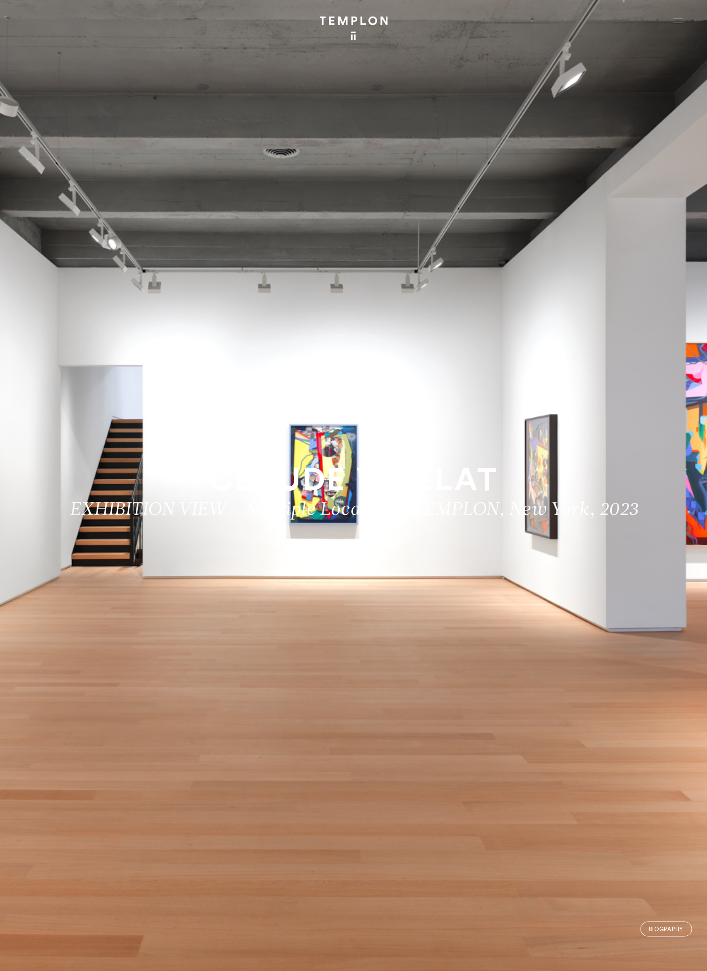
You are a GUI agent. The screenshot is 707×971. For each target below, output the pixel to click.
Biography (666, 929)
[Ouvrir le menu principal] (678, 21)
